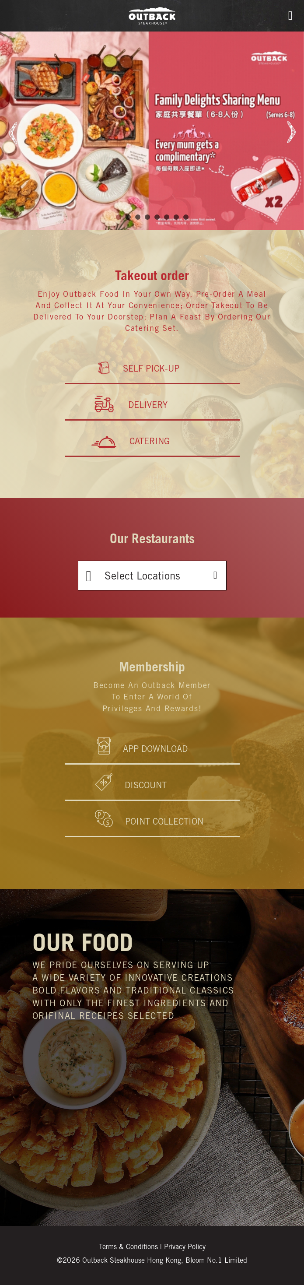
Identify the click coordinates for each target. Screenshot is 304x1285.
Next (289, 132)
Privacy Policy (185, 1247)
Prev (14, 132)
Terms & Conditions (128, 1247)
